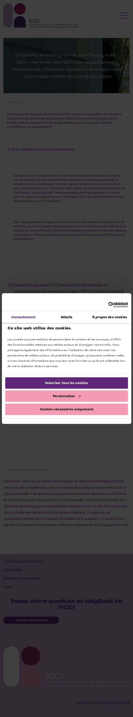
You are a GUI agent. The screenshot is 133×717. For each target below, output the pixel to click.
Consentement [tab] (23, 317)
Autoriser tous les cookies (66, 383)
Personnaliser (67, 396)
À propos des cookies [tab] (109, 317)
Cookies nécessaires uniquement (66, 409)
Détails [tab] (66, 317)
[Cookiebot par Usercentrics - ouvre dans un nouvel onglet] (108, 305)
